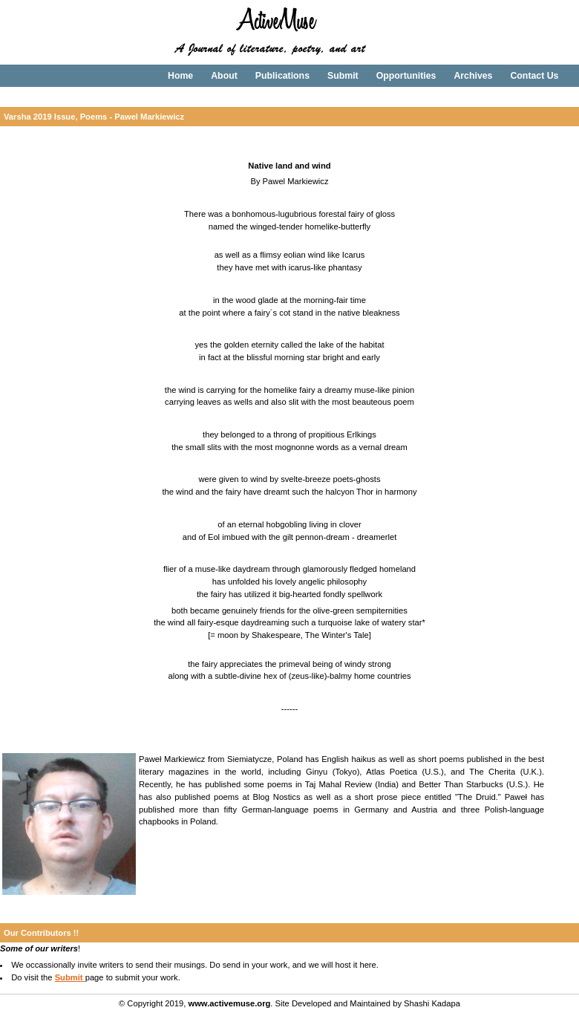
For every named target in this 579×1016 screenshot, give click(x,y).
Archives (473, 76)
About (224, 76)
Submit (343, 76)
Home (180, 76)
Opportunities (406, 76)
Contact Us (534, 76)
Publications (282, 76)
